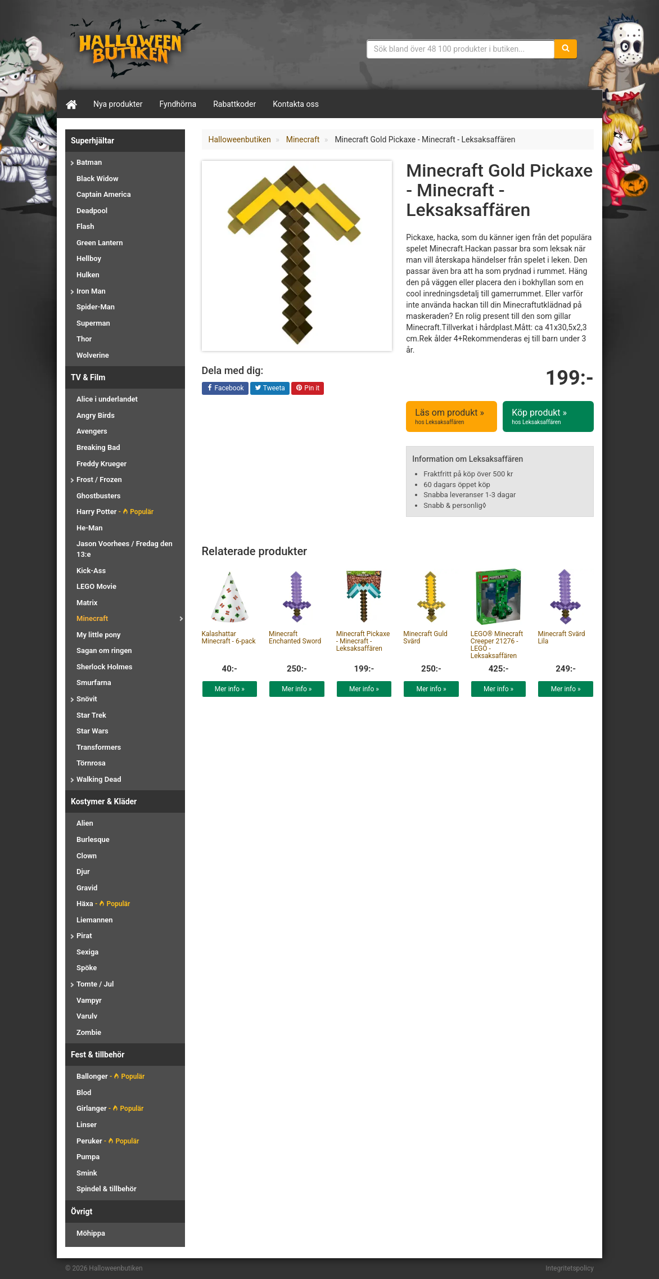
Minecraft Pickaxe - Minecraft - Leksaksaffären (363, 641)
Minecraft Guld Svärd (425, 637)
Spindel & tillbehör (106, 1189)
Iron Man (91, 291)
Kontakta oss (296, 104)
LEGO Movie (96, 586)
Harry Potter (115, 511)
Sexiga (87, 952)
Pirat (84, 935)
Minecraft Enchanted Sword (295, 637)
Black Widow (97, 178)
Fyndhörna (178, 104)
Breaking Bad (98, 447)
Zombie (88, 1032)
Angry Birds (95, 415)
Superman (93, 323)
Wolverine (92, 355)
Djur (83, 871)
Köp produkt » (548, 416)
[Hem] (71, 104)
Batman (89, 162)
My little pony (98, 635)
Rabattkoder (234, 104)
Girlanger (109, 1108)
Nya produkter (118, 104)
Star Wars (92, 731)
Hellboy (88, 258)
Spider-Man (95, 307)
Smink (86, 1173)
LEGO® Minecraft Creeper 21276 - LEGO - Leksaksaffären (497, 645)
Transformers (98, 747)
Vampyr (89, 1000)
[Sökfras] (461, 48)
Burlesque (93, 839)
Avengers (91, 431)
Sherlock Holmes (104, 667)
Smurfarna (93, 682)
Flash (85, 226)
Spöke (86, 967)
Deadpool (91, 210)
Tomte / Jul (95, 984)
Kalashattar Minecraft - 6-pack (229, 637)
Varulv (86, 1016)
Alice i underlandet (107, 399)
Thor (84, 339)
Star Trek (91, 715)
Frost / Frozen (99, 479)
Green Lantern (99, 242)
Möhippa (90, 1233)
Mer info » (230, 689)
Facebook (225, 388)
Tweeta (270, 388)
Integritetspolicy (569, 1268)
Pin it (307, 388)
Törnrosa (91, 763)
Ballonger (110, 1076)
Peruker (107, 1141)
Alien (84, 823)
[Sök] (565, 48)
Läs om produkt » (451, 416)
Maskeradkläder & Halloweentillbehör (135, 47)
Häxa (103, 903)
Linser (86, 1124)
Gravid (86, 888)
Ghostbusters (98, 496)
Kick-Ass (91, 570)
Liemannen (94, 920)
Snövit (86, 699)
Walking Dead (98, 779)
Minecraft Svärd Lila (561, 637)
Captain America (103, 194)
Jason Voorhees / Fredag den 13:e (124, 549)
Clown (86, 856)
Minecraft (92, 618)
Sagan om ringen (104, 650)
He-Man (89, 528)
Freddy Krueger (101, 464)
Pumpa (88, 1156)
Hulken (88, 275)
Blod (83, 1092)
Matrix (86, 602)
